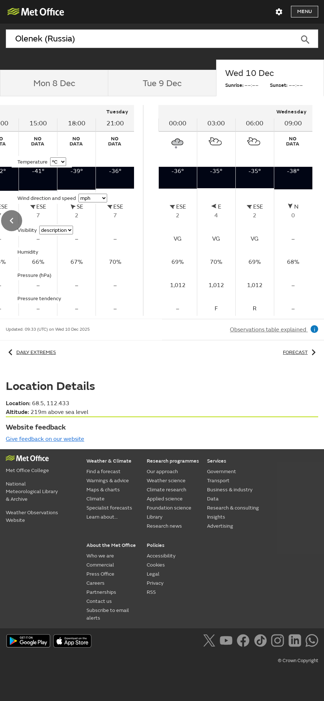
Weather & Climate (108, 461)
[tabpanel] (235, 210)
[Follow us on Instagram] (279, 641)
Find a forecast (103, 471)
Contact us (99, 601)
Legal (153, 574)
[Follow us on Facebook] (244, 641)
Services (216, 461)
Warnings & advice (107, 481)
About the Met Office (111, 545)
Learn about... (102, 517)
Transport (218, 481)
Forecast (300, 352)
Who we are (100, 556)
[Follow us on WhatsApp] (311, 641)
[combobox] (149, 39)
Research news (164, 526)
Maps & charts (103, 490)
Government (221, 471)
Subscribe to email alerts (107, 614)
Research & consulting (233, 508)
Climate (95, 499)
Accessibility (161, 556)
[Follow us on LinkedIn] (296, 641)
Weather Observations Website (32, 516)
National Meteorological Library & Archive (32, 491)
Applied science (165, 499)
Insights (216, 517)
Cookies (156, 565)
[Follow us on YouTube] (227, 641)
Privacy (155, 583)
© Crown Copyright (298, 661)
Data (213, 499)
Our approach (162, 471)
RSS (151, 592)
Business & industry (229, 490)
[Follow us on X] (210, 641)
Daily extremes (31, 352)
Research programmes (173, 461)
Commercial (100, 565)
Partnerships (101, 592)
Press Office (100, 574)
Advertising (220, 526)
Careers (95, 583)
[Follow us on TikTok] (262, 641)
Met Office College (27, 470)
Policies (156, 545)
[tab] (54, 83)
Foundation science (169, 508)
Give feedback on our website (45, 439)
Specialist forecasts (109, 508)
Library (154, 517)
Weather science (166, 481)
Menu (304, 11)
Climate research (166, 490)
